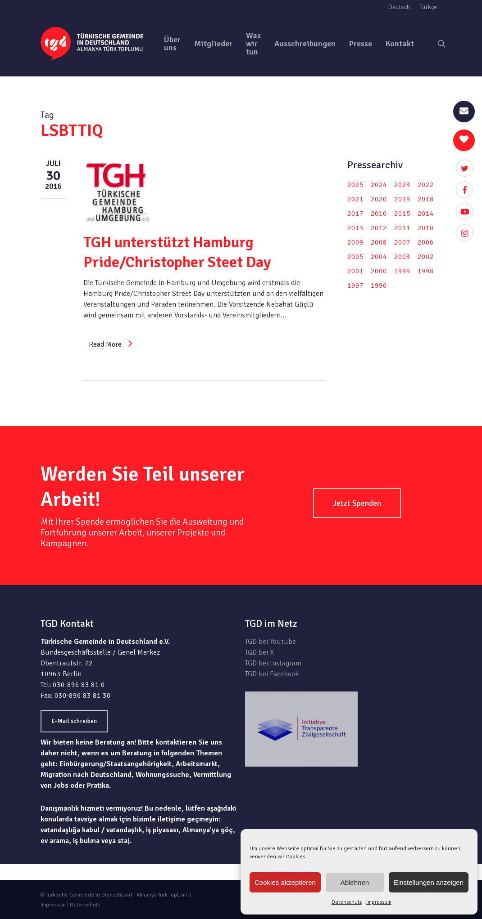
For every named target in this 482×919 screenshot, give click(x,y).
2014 (426, 213)
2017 (355, 213)
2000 (379, 271)
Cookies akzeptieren (285, 882)
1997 (355, 285)
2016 (379, 213)
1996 (379, 285)
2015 (402, 213)
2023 (402, 184)
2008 (379, 242)
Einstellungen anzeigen (429, 882)
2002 (426, 256)
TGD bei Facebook (272, 673)
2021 (355, 199)
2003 (402, 256)
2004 (379, 256)
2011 (402, 227)
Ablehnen (355, 882)
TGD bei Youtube (270, 641)
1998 (426, 271)
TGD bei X (259, 652)
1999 (402, 271)
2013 (355, 227)
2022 (426, 184)
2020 (379, 199)
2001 (355, 271)
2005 (355, 256)
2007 (402, 242)
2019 (402, 199)
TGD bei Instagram (273, 663)
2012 (379, 227)
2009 (355, 242)
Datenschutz (347, 902)
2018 (426, 199)
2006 (426, 242)
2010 (426, 227)
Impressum (378, 902)
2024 (379, 184)
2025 (355, 184)
